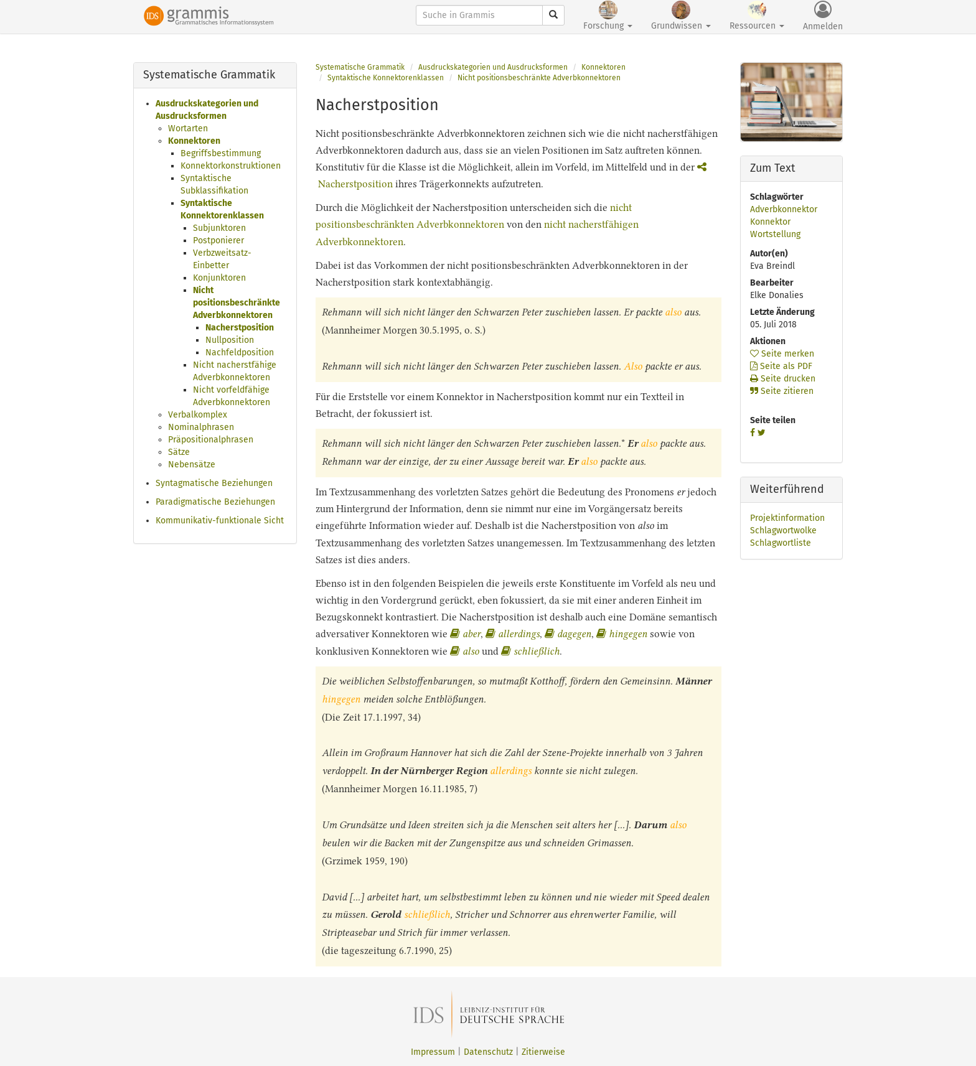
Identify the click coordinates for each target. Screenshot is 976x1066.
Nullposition (229, 340)
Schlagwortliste (780, 543)
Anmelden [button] (823, 16)
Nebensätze (191, 464)
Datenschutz (488, 1052)
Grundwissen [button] (681, 16)
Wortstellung (775, 234)
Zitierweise (543, 1052)
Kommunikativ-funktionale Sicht (220, 520)
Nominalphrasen (201, 427)
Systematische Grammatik (360, 67)
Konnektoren (194, 141)
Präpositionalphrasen (210, 439)
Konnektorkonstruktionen (231, 166)
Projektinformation (787, 518)
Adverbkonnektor (783, 209)
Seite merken (782, 353)
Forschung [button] (607, 16)
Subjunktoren (219, 228)
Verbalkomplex (197, 414)
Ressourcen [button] (757, 16)
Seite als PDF (781, 366)
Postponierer (218, 240)
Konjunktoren (219, 278)
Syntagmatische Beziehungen (214, 483)
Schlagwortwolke (783, 530)
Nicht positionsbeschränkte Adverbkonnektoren (236, 302)
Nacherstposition (239, 327)
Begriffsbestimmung (221, 153)
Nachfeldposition (239, 352)
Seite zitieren (782, 391)
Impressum (433, 1052)
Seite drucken (782, 378)
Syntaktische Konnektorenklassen (385, 77)
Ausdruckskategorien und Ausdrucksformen (493, 67)
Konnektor (770, 222)
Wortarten (188, 128)
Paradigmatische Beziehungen (215, 502)
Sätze (179, 452)
